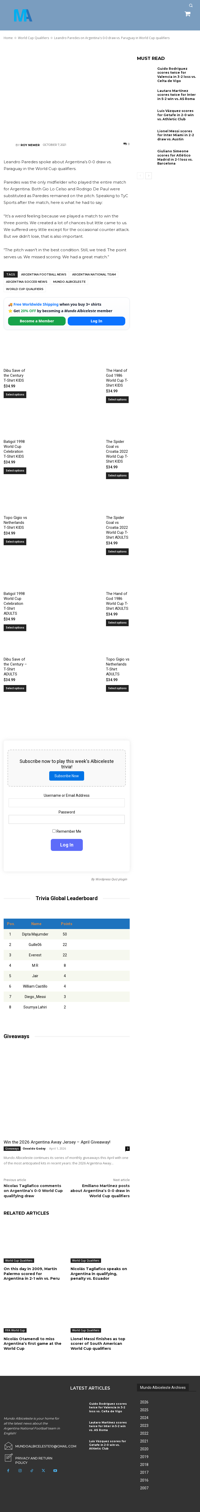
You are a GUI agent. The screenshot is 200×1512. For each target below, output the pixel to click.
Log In (96, 320)
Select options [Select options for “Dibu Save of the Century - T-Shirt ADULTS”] (15, 688)
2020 (144, 1449)
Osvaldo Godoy (34, 1148)
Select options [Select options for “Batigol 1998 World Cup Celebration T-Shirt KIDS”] (15, 470)
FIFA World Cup (15, 1330)
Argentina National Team (94, 274)
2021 (144, 1441)
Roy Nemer (30, 145)
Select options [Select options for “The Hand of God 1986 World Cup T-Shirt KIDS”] (117, 399)
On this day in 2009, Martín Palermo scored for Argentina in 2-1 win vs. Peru (32, 1273)
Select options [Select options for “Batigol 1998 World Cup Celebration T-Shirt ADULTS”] (15, 627)
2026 (144, 1402)
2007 (144, 1488)
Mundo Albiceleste (69, 282)
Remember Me (66, 831)
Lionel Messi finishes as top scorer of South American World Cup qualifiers (98, 1344)
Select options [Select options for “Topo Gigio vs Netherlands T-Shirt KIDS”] (15, 541)
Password (67, 812)
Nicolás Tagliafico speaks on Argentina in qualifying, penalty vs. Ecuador (99, 1273)
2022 (144, 1433)
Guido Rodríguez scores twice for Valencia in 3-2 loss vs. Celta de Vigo (176, 75)
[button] (190, 5)
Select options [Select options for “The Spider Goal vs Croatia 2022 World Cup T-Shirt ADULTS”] (117, 551)
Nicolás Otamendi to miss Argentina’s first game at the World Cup (32, 1344)
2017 (144, 1472)
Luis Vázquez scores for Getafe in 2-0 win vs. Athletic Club (175, 115)
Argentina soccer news (26, 282)
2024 (144, 1417)
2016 (144, 1480)
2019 (144, 1456)
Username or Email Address (67, 795)
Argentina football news (43, 274)
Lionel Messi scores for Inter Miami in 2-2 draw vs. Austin (175, 135)
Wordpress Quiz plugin (111, 879)
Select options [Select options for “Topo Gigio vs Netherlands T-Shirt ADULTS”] (117, 688)
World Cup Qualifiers (24, 289)
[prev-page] (140, 175)
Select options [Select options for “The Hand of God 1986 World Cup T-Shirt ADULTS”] (117, 622)
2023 (144, 1425)
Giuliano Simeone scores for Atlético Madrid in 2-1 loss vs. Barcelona (174, 157)
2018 (144, 1464)
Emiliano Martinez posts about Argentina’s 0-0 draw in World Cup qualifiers (100, 1190)
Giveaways (12, 1148)
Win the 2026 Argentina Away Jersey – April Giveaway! (57, 1142)
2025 (144, 1410)
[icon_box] (33, 1456)
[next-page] (148, 175)
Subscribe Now (66, 776)
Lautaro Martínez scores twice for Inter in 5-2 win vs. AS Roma (176, 95)
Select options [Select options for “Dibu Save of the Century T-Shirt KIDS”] (15, 394)
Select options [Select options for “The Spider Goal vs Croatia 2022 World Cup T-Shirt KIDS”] (117, 475)
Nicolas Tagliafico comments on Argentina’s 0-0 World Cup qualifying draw (33, 1190)
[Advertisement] (67, 90)
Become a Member (37, 320)
